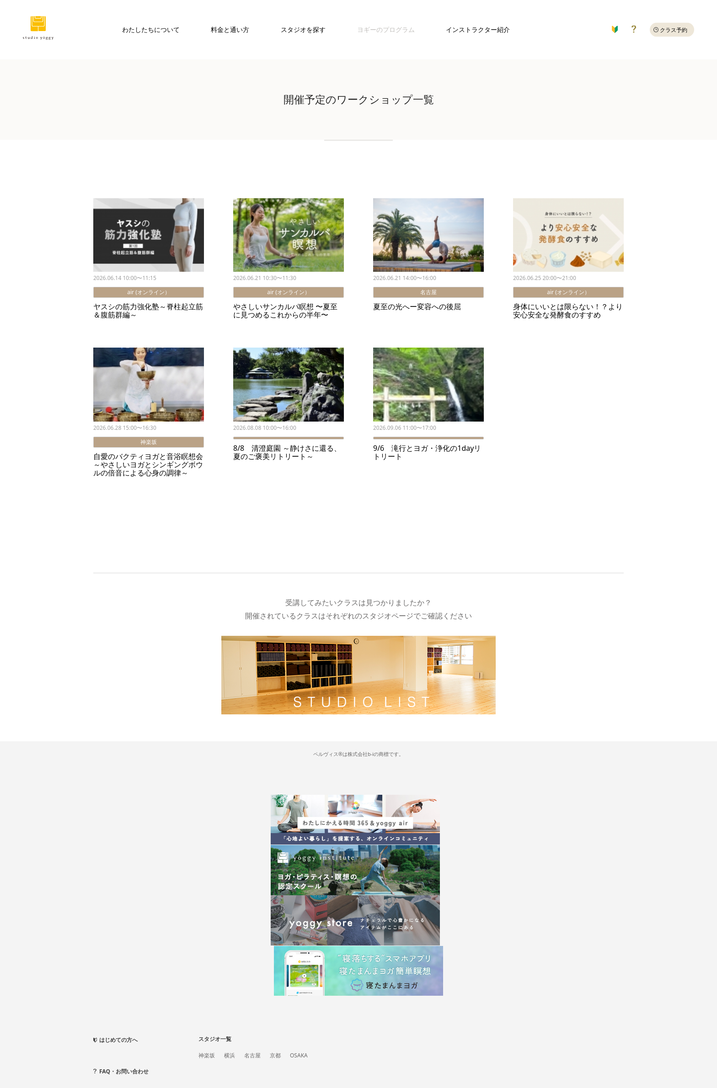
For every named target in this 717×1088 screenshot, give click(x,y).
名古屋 (252, 890)
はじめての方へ (118, 875)
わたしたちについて (151, 29)
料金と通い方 (230, 29)
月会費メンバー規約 (170, 1049)
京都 (275, 890)
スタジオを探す (303, 29)
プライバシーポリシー (246, 1036)
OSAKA (299, 890)
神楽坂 (206, 890)
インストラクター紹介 (478, 29)
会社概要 (146, 1036)
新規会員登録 (109, 1036)
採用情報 (293, 1036)
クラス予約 (673, 30)
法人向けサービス (187, 1036)
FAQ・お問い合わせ (124, 906)
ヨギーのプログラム (386, 29)
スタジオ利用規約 (115, 1049)
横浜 (229, 890)
